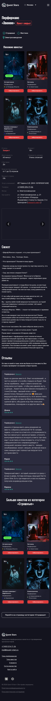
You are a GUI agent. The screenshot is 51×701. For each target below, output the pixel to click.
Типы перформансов (9, 656)
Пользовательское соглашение (13, 692)
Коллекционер (32, 127)
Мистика (22, 33)
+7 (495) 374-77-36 (25, 187)
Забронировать (14, 90)
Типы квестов (11, 659)
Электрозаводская (12, 37)
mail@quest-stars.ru (10, 650)
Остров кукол (9, 82)
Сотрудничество (10, 666)
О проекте (13, 663)
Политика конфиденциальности (13, 688)
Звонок (18, 374)
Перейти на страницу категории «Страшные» (25, 615)
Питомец (30, 82)
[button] (8, 224)
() (34, 202)
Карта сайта (12, 669)
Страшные (9, 33)
